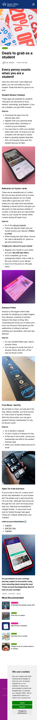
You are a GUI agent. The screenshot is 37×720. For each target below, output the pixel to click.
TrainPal (8, 525)
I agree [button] (22, 703)
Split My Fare (10, 528)
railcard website (19, 225)
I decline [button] (22, 707)
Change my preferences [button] (22, 712)
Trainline (8, 531)
